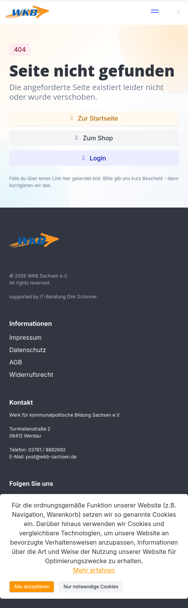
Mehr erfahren (94, 570)
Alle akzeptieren (32, 586)
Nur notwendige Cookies (90, 586)
